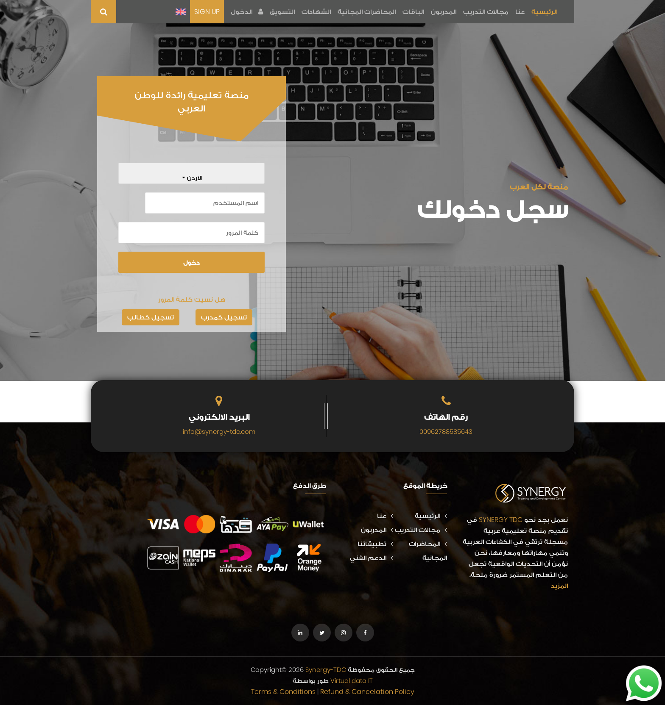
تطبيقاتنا (375, 544)
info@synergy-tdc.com (219, 431)
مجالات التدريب (486, 12)
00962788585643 (445, 431)
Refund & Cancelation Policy (367, 692)
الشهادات (316, 12)
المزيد (559, 586)
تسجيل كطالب (150, 317)
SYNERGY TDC (500, 520)
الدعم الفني (371, 558)
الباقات (413, 12)
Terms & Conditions (283, 692)
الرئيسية (544, 12)
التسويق (282, 12)
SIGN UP (207, 12)
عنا (520, 12)
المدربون (443, 12)
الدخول (247, 12)
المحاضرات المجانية (367, 12)
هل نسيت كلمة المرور (191, 299)
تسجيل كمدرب (224, 317)
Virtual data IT (351, 680)
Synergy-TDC (325, 669)
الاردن (193, 177)
